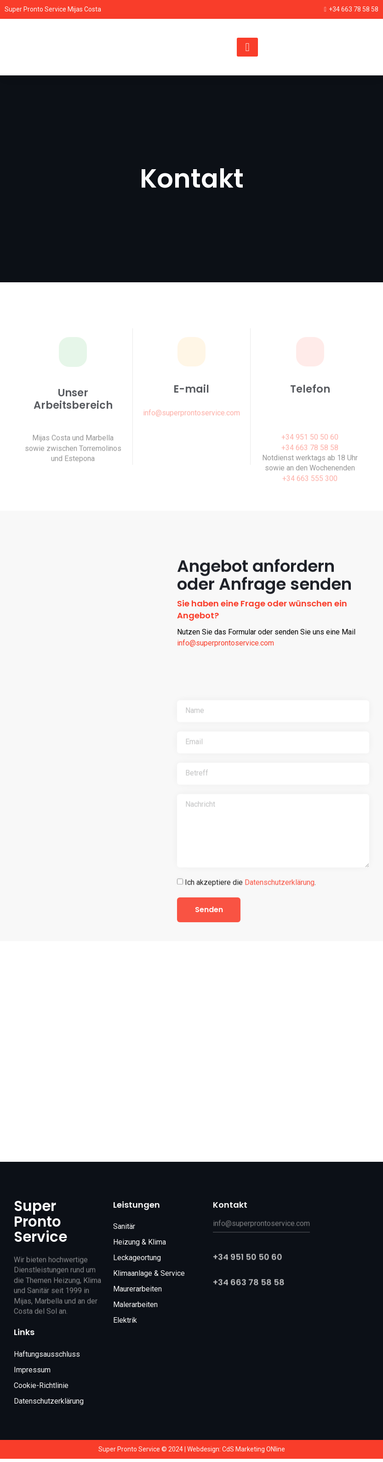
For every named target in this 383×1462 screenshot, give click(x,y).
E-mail (191, 399)
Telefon (310, 399)
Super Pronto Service (40, 1224)
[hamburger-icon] (247, 47)
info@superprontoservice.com (225, 643)
